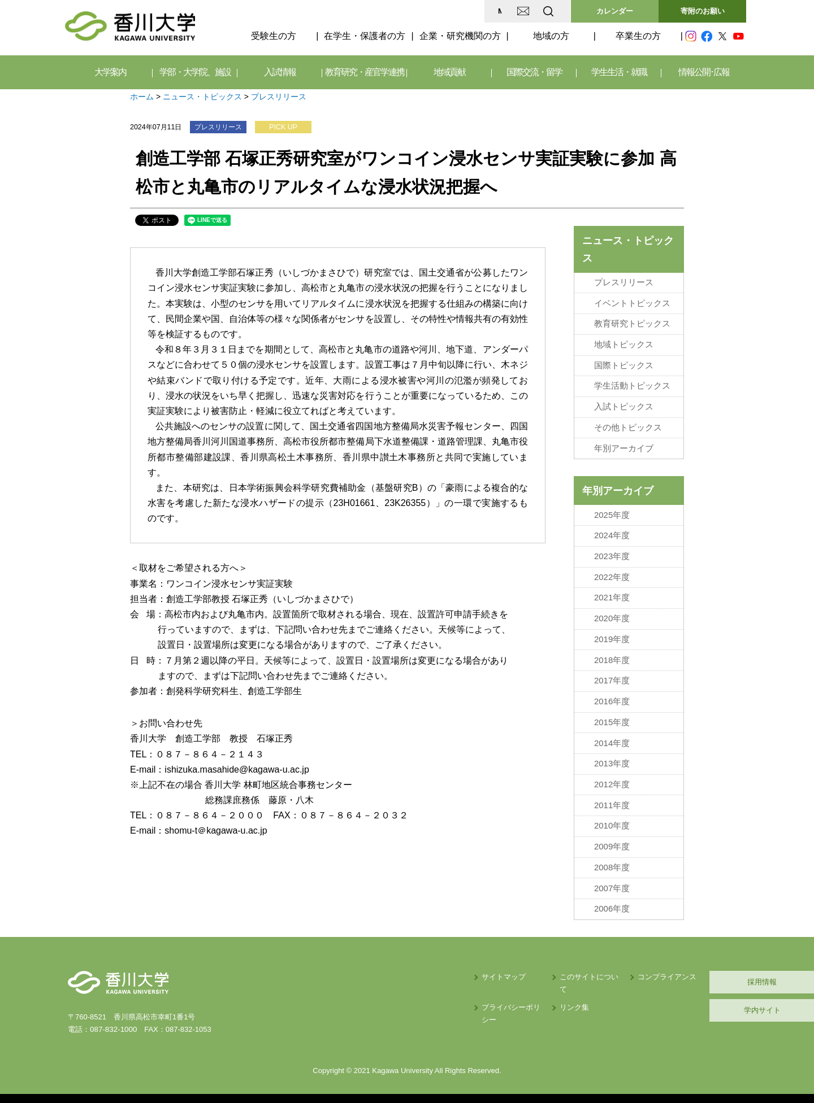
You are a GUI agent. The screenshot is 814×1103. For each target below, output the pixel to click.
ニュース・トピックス (202, 96)
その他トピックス (628, 425)
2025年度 (612, 512)
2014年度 (612, 738)
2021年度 (612, 594)
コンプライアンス (582, 969)
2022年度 (612, 573)
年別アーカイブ (623, 446)
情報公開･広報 (703, 72)
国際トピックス (623, 364)
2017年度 (612, 676)
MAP (414, 11)
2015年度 (612, 717)
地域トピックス (623, 343)
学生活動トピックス (632, 384)
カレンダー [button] (614, 11)
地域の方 (551, 36)
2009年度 (612, 840)
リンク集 (475, 987)
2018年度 (612, 655)
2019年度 (612, 635)
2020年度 (612, 615)
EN (504, 11)
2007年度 (612, 881)
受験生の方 (273, 36)
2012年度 (612, 778)
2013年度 (612, 758)
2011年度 (612, 799)
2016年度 (612, 696)
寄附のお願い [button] (703, 11)
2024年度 (612, 533)
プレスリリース (278, 96)
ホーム (142, 96)
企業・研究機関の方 (460, 36)
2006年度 (612, 901)
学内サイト (692, 1003)
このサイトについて (494, 969)
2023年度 (612, 553)
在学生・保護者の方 (364, 36)
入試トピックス (623, 404)
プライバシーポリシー (405, 987)
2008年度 (612, 860)
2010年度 (612, 820)
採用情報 (692, 974)
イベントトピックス (632, 302)
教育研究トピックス (632, 323)
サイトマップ (391, 969)
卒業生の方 (638, 36)
